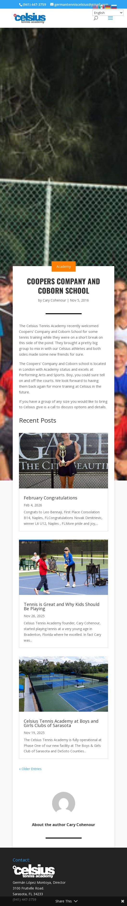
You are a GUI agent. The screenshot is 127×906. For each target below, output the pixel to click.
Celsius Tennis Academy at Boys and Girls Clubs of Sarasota (61, 723)
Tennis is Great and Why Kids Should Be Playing (61, 606)
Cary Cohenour (54, 300)
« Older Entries (30, 768)
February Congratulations (50, 498)
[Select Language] (107, 13)
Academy (63, 266)
